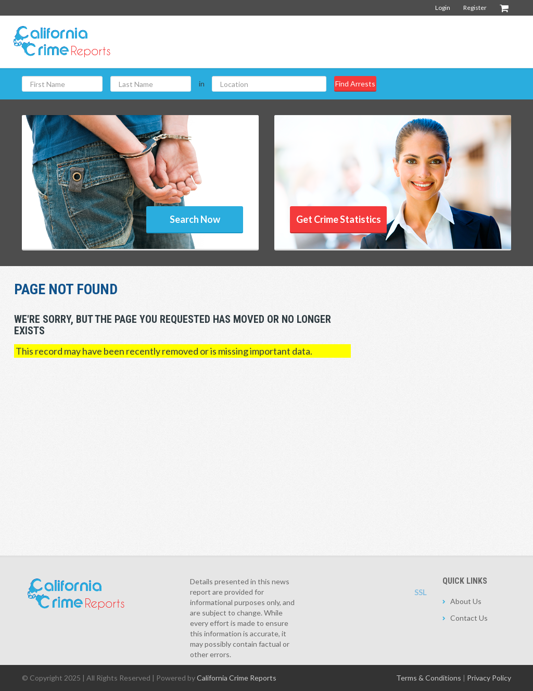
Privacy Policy (489, 677)
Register (475, 7)
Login (442, 7)
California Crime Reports (236, 677)
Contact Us (469, 617)
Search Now (195, 219)
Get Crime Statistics (338, 219)
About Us (465, 601)
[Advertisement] (335, 41)
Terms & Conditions (428, 677)
